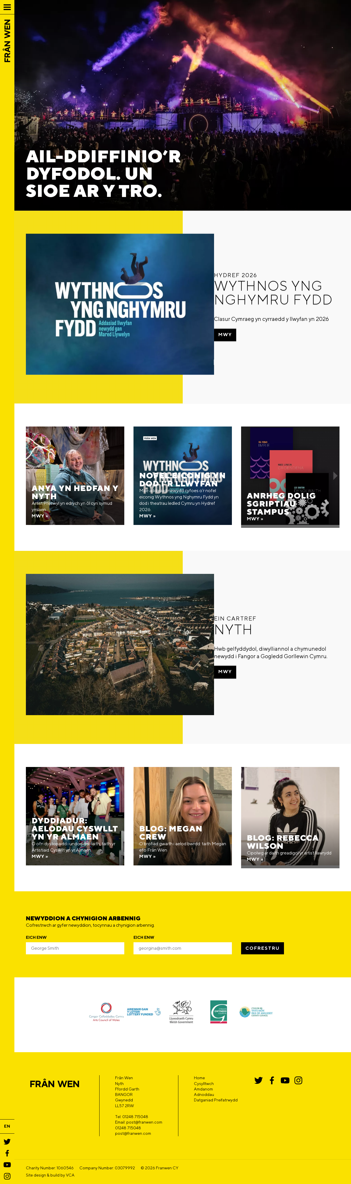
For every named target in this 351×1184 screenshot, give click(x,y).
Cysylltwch (204, 1066)
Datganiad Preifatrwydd (216, 1082)
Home (199, 1060)
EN (7, 1126)
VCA (70, 1158)
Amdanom (203, 1071)
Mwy (239, 342)
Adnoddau (204, 1077)
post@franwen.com (133, 1116)
